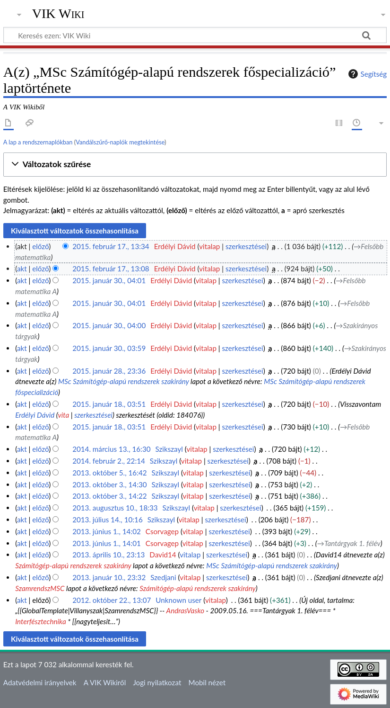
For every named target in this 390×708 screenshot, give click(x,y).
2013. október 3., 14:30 (109, 484)
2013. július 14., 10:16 (107, 519)
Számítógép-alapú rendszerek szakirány (73, 565)
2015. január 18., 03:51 (109, 404)
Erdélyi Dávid (34, 415)
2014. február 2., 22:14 (108, 461)
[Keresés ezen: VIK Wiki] (195, 35)
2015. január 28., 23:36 (109, 371)
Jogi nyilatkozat (157, 682)
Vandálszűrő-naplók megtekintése (120, 142)
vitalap (209, 246)
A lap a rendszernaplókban (38, 142)
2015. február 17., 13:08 (110, 268)
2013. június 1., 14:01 (106, 543)
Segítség (366, 74)
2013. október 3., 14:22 (109, 496)
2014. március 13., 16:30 (111, 449)
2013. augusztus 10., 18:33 (114, 507)
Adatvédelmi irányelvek (40, 682)
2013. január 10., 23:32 (109, 577)
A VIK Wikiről (105, 682)
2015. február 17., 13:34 (110, 246)
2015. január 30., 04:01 (109, 280)
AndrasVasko (185, 610)
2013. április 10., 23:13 (108, 554)
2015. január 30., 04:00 (109, 325)
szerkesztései (246, 246)
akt (22, 268)
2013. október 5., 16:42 (109, 472)
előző (40, 246)
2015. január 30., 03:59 (109, 348)
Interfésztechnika (40, 621)
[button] (195, 164)
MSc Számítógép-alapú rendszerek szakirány (123, 381)
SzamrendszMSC (39, 588)
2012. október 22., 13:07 (111, 600)
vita (63, 415)
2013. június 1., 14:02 (106, 531)
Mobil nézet (207, 682)
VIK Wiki (58, 13)
